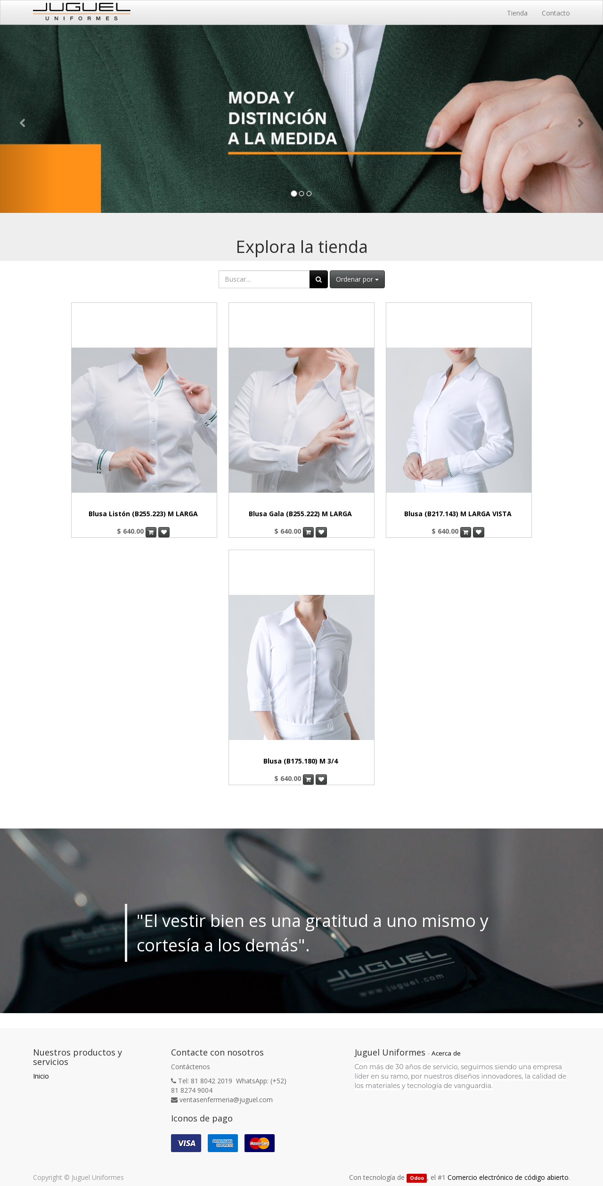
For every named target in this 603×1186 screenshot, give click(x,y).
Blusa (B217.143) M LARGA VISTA (458, 513)
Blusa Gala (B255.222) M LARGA (300, 513)
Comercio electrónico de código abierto (508, 1177)
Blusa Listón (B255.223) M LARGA (143, 513)
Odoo (417, 1178)
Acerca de (446, 1053)
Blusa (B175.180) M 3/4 (300, 760)
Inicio (41, 1076)
